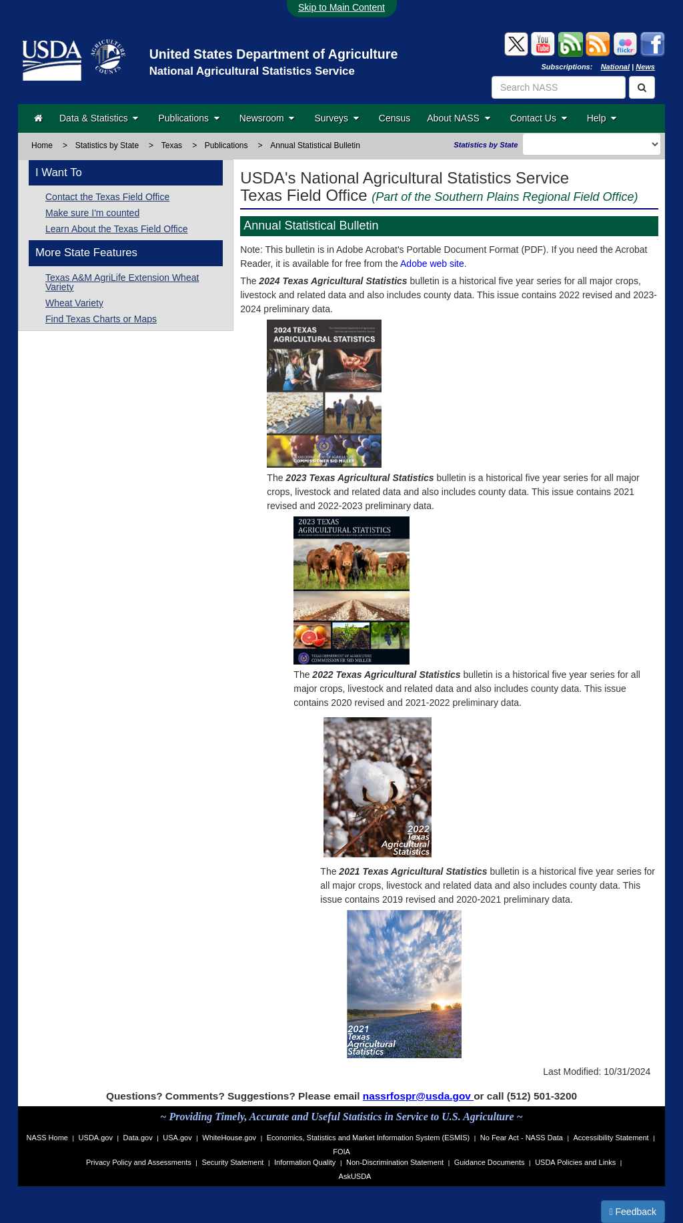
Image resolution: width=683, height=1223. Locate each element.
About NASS (458, 118)
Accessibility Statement (611, 1138)
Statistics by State (107, 145)
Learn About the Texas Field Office (116, 229)
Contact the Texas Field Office (107, 196)
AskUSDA (355, 1176)
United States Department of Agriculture (273, 54)
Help (602, 118)
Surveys (336, 118)
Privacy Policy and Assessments (138, 1162)
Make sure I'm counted (92, 213)
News (645, 67)
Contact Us (538, 118)
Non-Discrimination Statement (395, 1162)
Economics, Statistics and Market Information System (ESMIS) (368, 1138)
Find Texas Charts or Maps (101, 319)
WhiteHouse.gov (229, 1138)
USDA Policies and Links (575, 1162)
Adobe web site (432, 263)
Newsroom (267, 118)
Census (394, 118)
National (615, 67)
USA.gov (177, 1138)
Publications (188, 118)
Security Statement (232, 1162)
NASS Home (47, 1138)
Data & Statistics (98, 118)
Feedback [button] (633, 1211)
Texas (171, 145)
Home (42, 145)
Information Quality (304, 1162)
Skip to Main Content (341, 7)
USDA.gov (96, 1138)
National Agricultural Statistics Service (252, 71)
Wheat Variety (74, 303)
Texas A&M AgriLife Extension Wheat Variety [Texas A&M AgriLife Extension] (122, 282)
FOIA (341, 1152)
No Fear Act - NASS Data (521, 1138)
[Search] (642, 87)
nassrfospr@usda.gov (418, 1096)
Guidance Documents (489, 1162)
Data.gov (138, 1138)
